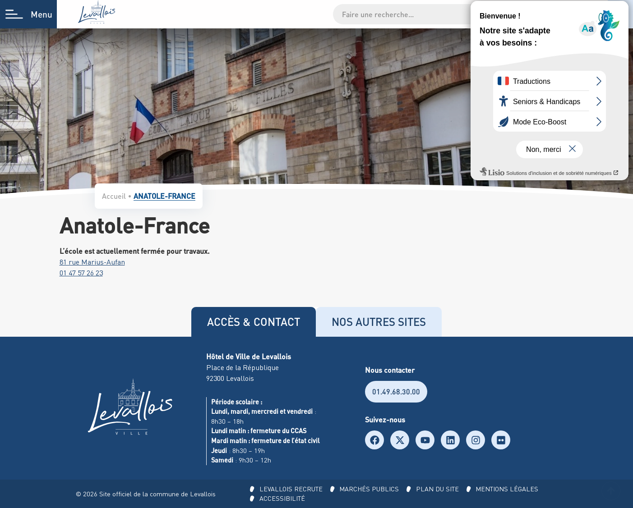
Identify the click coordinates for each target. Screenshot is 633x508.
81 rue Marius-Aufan (92, 261)
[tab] (253, 322)
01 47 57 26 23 (81, 272)
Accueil (114, 196)
